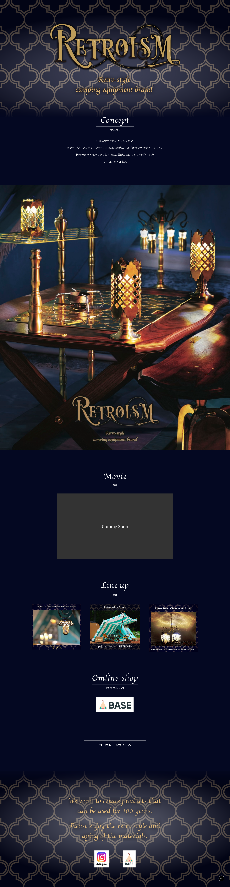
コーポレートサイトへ (115, 745)
